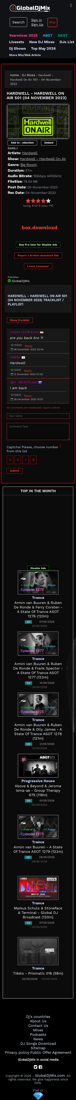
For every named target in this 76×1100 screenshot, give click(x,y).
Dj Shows (17, 48)
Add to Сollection (22, 142)
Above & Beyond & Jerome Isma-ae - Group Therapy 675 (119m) (38, 790)
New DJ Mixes (42, 42)
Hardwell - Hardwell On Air (43, 159)
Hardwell (29, 153)
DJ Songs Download (38, 1043)
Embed (48, 142)
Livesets (16, 42)
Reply (28, 346)
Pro (52, 22)
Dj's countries (38, 1016)
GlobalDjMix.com (50, 1075)
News (38, 1039)
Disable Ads (38, 568)
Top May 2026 (43, 48)
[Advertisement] (40, 215)
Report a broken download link (38, 255)
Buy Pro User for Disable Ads (38, 244)
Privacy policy (17, 1052)
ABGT (48, 35)
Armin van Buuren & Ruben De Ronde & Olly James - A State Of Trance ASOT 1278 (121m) (38, 731)
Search (18, 22)
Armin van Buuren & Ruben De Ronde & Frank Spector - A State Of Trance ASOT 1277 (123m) (38, 670)
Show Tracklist (20, 320)
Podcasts (38, 1034)
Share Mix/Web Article (25, 55)
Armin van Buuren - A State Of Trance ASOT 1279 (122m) (38, 849)
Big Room (28, 164)
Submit (14, 470)
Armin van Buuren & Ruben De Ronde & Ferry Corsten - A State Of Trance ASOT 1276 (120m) (38, 609)
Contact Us (38, 1025)
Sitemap (38, 1048)
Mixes (38, 1030)
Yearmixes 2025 (23, 35)
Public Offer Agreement (50, 1052)
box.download (39, 228)
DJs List (67, 42)
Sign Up (37, 24)
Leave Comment (38, 266)
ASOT (63, 35)
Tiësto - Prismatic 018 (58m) (38, 973)
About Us (38, 1021)
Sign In (36, 20)
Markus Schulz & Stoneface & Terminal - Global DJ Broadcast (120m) (38, 912)
